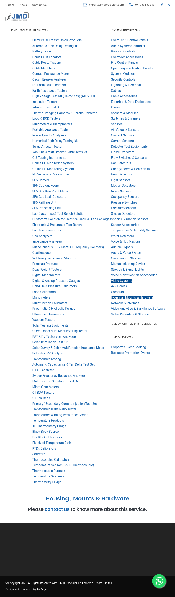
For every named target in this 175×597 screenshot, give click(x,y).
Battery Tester (42, 51)
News (23, 5)
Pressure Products (45, 264)
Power (115, 107)
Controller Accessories (127, 57)
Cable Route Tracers (46, 62)
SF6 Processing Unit (46, 208)
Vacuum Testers (43, 320)
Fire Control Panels (124, 62)
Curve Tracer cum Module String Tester (60, 331)
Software (38, 454)
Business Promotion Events (130, 353)
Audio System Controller (128, 46)
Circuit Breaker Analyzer (49, 79)
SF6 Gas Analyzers (45, 185)
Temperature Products (48, 420)
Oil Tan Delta (41, 398)
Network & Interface (125, 303)
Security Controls (123, 79)
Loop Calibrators (44, 292)
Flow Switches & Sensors (129, 158)
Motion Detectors (123, 185)
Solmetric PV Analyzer (48, 353)
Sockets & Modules (124, 113)
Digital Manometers (46, 275)
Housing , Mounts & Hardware (132, 297)
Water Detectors (122, 236)
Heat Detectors (121, 174)
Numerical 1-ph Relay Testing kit (55, 141)
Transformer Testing (46, 359)
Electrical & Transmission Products (57, 40)
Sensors (117, 124)
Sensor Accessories (125, 225)
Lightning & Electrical (126, 85)
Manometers (41, 297)
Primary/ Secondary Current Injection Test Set (64, 404)
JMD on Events (121, 337)
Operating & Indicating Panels (132, 68)
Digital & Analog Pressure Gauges (56, 281)
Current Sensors (122, 141)
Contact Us (39, 5)
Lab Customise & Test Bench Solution (58, 213)
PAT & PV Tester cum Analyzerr (54, 336)
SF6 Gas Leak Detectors (49, 197)
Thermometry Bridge (47, 482)
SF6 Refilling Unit (44, 202)
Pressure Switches (124, 202)
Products (39, 30)
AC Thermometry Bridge (49, 426)
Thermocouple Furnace (48, 471)
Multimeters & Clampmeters (52, 124)
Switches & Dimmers (125, 118)
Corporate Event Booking (128, 347)
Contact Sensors (122, 135)
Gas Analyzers (42, 236)
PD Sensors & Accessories (51, 174)
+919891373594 (145, 4)
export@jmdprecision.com (106, 4)
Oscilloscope (41, 252)
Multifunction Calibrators (49, 303)
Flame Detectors (122, 152)
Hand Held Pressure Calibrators (54, 286)
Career (9, 5)
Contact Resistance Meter (50, 74)
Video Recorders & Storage (130, 314)
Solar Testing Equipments (50, 325)
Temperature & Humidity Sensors (134, 230)
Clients (134, 323)
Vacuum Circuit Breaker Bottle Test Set (59, 152)
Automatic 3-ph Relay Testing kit (55, 46)
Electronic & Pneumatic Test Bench (57, 225)
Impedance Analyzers (47, 241)
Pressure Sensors (123, 208)
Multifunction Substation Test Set (56, 381)
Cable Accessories (124, 96)
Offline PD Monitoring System (53, 169)
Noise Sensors (121, 191)
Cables (116, 90)
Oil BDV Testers (43, 392)
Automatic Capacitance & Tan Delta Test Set (63, 364)
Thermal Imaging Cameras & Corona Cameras (64, 113)
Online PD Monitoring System (53, 163)
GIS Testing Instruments (49, 158)
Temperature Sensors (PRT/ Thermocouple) (63, 465)
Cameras (117, 292)
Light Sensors (120, 180)
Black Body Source (45, 431)
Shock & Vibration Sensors (129, 219)
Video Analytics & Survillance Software (138, 308)
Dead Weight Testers (47, 269)
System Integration (125, 30)
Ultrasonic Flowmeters (48, 314)
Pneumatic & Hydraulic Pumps (53, 308)
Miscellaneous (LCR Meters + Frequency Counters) (68, 247)
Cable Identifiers (43, 68)
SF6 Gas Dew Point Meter (50, 191)
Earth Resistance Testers (50, 90)
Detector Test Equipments (129, 146)
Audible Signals (122, 247)
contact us (57, 509)
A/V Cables (119, 286)
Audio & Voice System (126, 252)
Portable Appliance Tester (50, 129)
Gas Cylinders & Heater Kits (130, 169)
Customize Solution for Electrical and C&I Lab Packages (71, 219)
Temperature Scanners (48, 476)
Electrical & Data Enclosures (131, 102)
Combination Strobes (126, 258)
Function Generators (46, 230)
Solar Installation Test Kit (50, 342)
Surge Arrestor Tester (47, 146)
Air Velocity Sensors (125, 129)
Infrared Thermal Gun (47, 107)
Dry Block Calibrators (47, 437)
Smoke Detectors (123, 213)
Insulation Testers (45, 102)
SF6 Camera (41, 180)
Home (13, 30)
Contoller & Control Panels (129, 40)
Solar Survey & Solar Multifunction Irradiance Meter (68, 348)
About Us (25, 30)
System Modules (123, 74)
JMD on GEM (119, 323)
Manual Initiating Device (128, 264)
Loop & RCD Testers (46, 118)
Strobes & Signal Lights (127, 269)
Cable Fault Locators (47, 57)
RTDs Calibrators (44, 448)
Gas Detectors (121, 163)
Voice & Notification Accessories (134, 275)
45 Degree (43, 589)
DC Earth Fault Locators (49, 85)
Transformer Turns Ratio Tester (54, 409)
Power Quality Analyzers (49, 135)
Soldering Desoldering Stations (54, 258)
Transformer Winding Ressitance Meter (60, 415)
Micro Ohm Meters (45, 387)
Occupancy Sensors (125, 197)
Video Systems (121, 281)
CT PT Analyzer (43, 370)
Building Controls (123, 51)
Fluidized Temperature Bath (51, 443)
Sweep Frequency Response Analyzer (58, 375)
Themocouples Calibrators (51, 459)
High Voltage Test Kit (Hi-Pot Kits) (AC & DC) (63, 96)
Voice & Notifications (126, 241)
